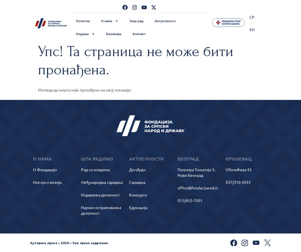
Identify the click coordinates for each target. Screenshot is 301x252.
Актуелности (165, 21)
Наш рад (136, 21)
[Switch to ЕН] (252, 29)
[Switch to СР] (252, 17)
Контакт (139, 33)
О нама (109, 21)
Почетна (83, 21)
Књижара (113, 33)
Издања (85, 33)
